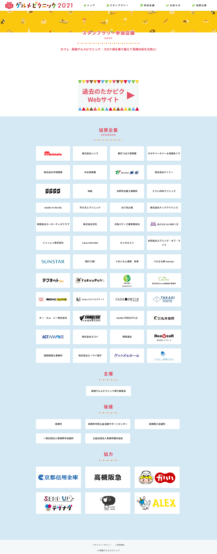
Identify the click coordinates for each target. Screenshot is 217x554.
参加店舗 (153, 5)
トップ (95, 5)
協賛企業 (205, 5)
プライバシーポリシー (102, 544)
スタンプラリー (123, 5)
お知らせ (179, 5)
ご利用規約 (120, 544)
